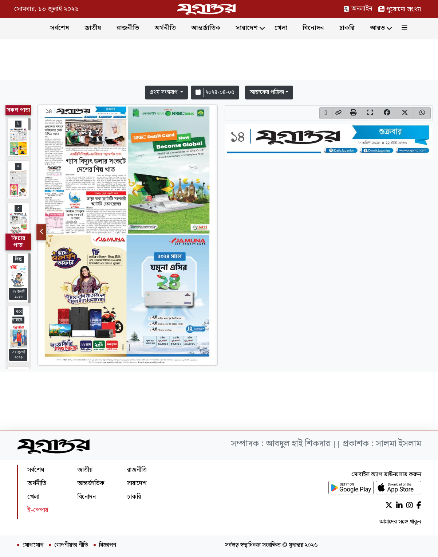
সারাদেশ (247, 28)
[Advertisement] (219, 60)
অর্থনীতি (165, 28)
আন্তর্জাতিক (205, 28)
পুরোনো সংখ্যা (399, 9)
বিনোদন (313, 28)
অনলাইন (357, 8)
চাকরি (347, 28)
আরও (377, 28)
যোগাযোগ (33, 545)
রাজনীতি (128, 28)
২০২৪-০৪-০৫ (215, 92)
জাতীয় (92, 28)
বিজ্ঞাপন (107, 545)
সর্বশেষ (59, 28)
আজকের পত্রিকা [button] (267, 92)
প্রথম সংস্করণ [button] (164, 92)
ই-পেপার (37, 510)
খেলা (281, 28)
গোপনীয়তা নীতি (71, 545)
